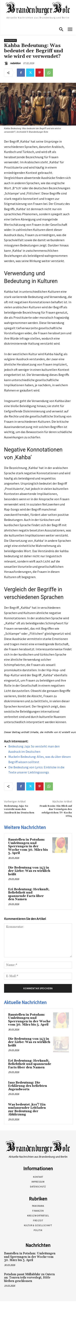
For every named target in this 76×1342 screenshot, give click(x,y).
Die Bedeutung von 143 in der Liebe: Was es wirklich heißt (29, 871)
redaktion (15, 63)
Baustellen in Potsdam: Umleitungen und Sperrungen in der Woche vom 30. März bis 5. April (28, 846)
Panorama (10, 40)
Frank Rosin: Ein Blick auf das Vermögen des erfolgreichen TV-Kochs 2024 (56, 810)
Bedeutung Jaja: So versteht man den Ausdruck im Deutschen (19, 809)
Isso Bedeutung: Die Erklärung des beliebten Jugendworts (27, 1086)
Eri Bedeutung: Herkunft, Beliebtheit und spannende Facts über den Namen (28, 894)
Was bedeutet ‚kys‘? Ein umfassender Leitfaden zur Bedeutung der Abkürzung (27, 1110)
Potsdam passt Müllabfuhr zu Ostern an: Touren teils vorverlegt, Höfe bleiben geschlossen (29, 1277)
